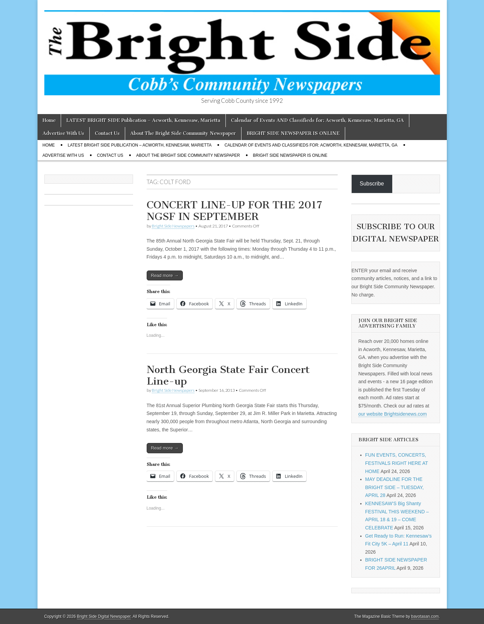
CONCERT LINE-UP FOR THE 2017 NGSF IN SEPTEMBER (234, 211)
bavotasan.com (425, 616)
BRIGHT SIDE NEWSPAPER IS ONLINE (293, 133)
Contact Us (107, 133)
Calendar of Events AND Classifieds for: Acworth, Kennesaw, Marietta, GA (317, 120)
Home (49, 120)
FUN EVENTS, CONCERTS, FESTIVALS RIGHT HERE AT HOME (396, 463)
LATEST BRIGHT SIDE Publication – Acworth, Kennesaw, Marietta (143, 120)
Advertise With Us (63, 133)
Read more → (165, 275)
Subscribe (372, 183)
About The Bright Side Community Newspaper (183, 133)
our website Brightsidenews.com (392, 414)
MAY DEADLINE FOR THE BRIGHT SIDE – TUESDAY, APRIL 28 (394, 487)
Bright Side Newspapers (173, 225)
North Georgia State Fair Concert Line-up (228, 375)
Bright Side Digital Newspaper (104, 616)
